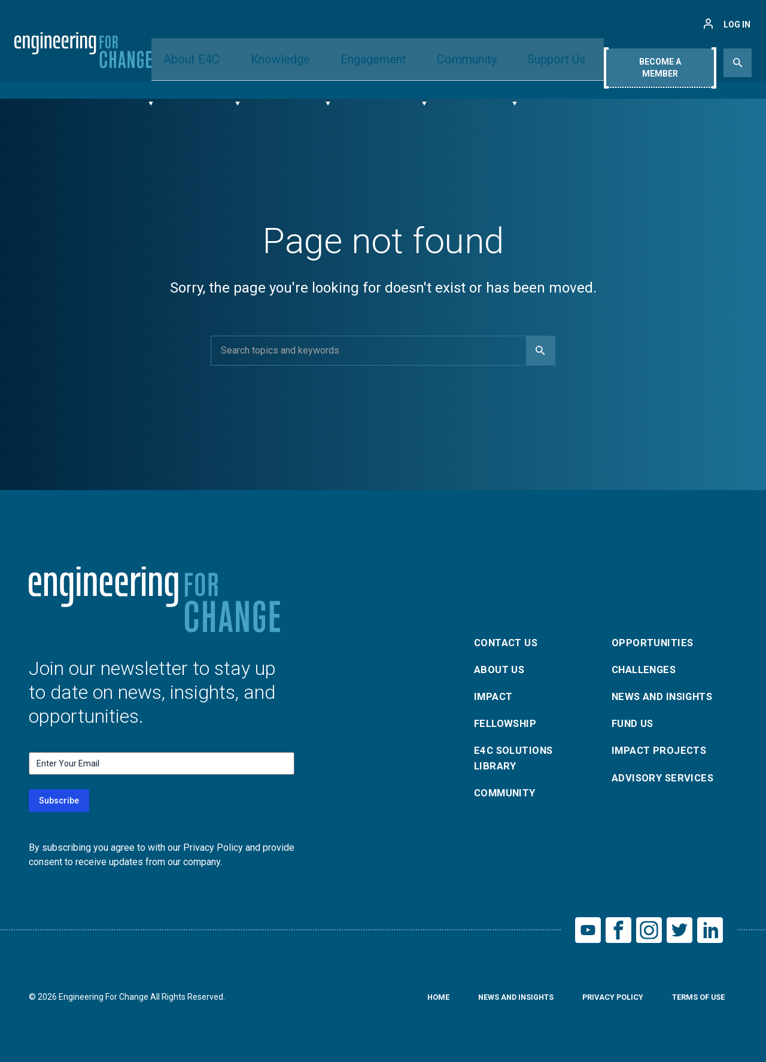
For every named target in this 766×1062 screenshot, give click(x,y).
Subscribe (59, 800)
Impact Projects (662, 752)
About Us (501, 666)
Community (458, 62)
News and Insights (668, 695)
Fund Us (635, 723)
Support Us (539, 62)
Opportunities (655, 637)
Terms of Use (695, 1001)
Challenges (647, 666)
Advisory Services (666, 781)
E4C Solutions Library (517, 760)
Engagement (373, 62)
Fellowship (508, 723)
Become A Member (659, 64)
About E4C (211, 62)
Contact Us (509, 637)
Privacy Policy (603, 1001)
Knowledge (289, 62)
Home (416, 1001)
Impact (495, 695)
